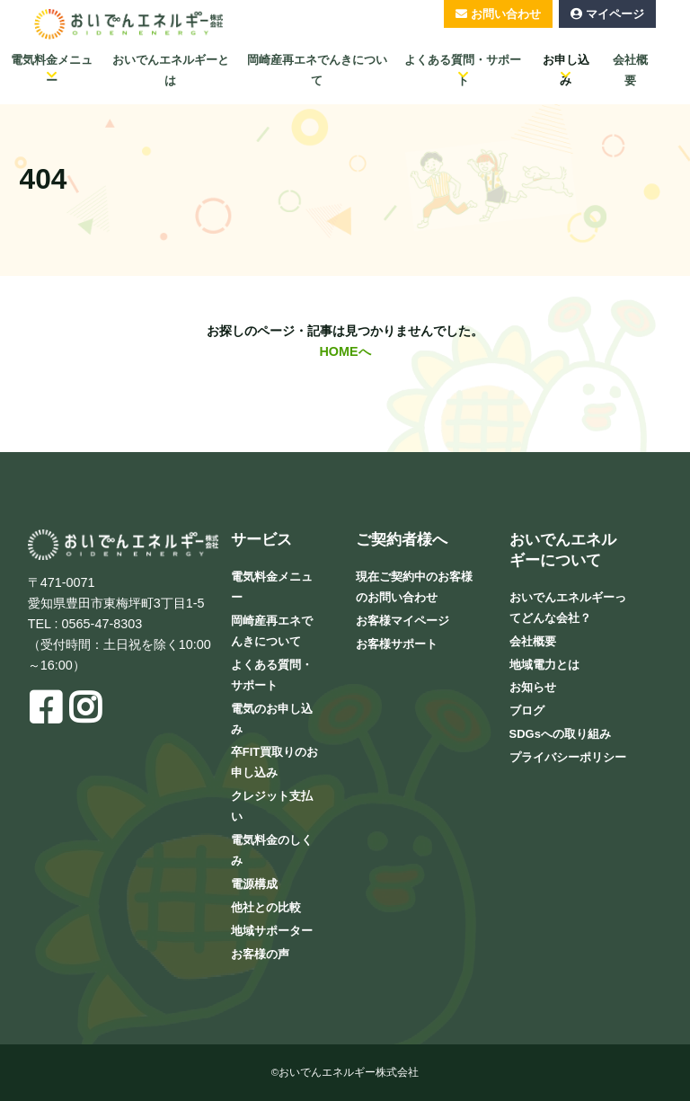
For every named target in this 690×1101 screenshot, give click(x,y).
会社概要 (630, 70)
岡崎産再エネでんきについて (317, 70)
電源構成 (254, 884)
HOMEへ (344, 351)
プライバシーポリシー (567, 757)
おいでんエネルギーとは (170, 70)
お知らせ (532, 687)
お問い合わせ (506, 14)
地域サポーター (272, 930)
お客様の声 (260, 954)
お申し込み (566, 70)
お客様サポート (397, 644)
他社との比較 (266, 907)
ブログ (526, 710)
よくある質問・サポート (462, 70)
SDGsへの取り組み (560, 734)
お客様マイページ (402, 620)
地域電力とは (544, 664)
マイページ (615, 14)
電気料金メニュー (52, 70)
